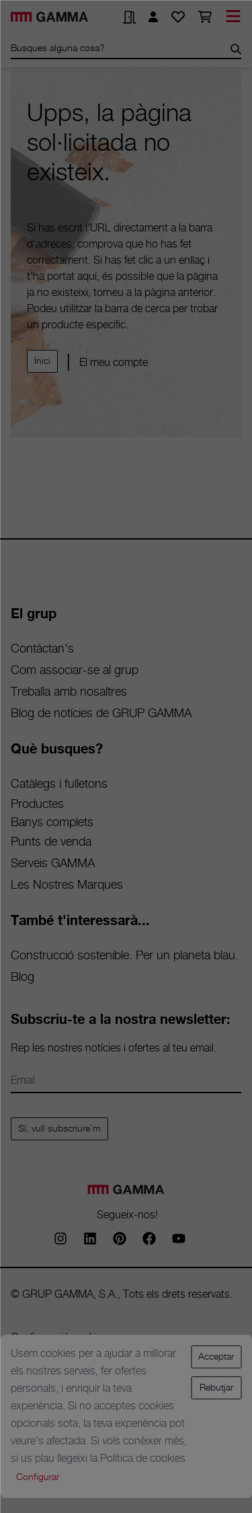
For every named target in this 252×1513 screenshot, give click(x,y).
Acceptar (216, 1357)
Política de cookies (142, 1459)
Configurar (37, 1477)
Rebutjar (216, 1388)
